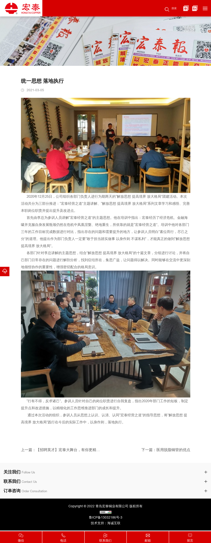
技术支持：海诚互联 (105, 523)
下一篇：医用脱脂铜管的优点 (165, 453)
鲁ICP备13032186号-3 (105, 518)
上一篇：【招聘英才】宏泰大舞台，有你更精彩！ (61, 453)
